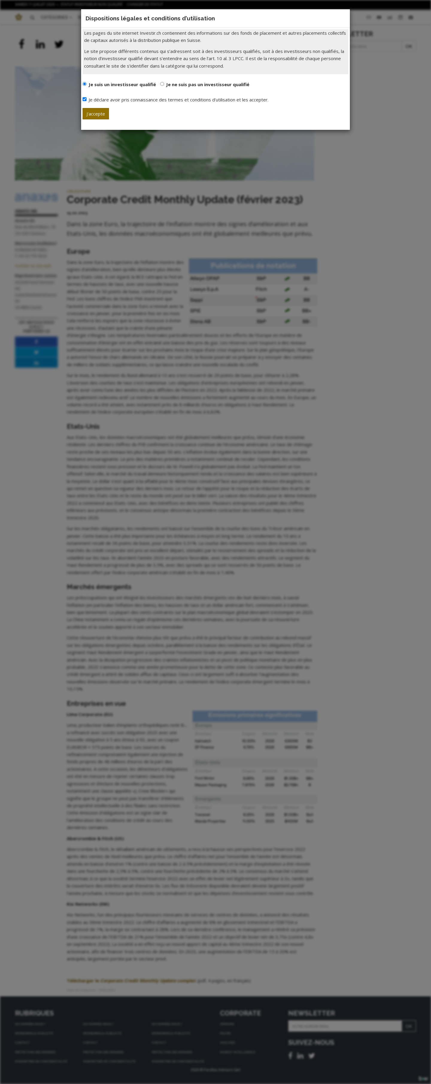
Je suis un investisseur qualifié (122, 84)
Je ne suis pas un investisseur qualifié (207, 84)
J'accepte (95, 114)
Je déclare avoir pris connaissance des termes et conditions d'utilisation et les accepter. (175, 100)
